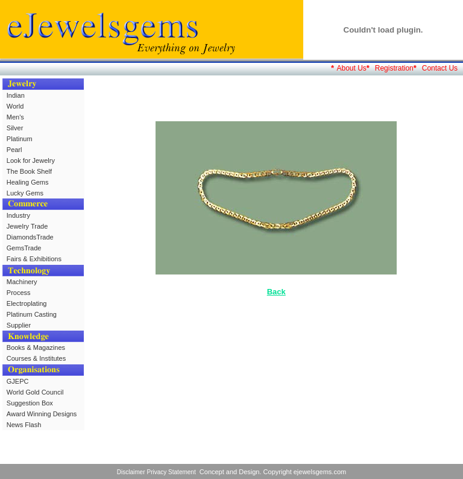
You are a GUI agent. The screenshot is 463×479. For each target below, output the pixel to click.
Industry (18, 215)
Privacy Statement (171, 472)
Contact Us (440, 68)
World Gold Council (35, 392)
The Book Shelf (29, 171)
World (15, 106)
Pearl (14, 149)
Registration (394, 68)
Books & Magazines (36, 347)
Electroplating (27, 303)
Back (276, 291)
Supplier (19, 325)
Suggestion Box (30, 403)
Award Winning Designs (42, 413)
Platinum (20, 138)
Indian (16, 95)
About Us (351, 68)
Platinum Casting (32, 314)
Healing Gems (28, 182)
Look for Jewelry (31, 160)
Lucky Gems (25, 193)
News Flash (24, 424)
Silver (15, 128)
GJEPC (18, 381)
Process (19, 292)
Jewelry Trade (27, 226)
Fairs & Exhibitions (34, 258)
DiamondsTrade (30, 237)
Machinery (22, 281)
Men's (15, 117)
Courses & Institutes (36, 358)
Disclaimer (131, 472)
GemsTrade (24, 248)
